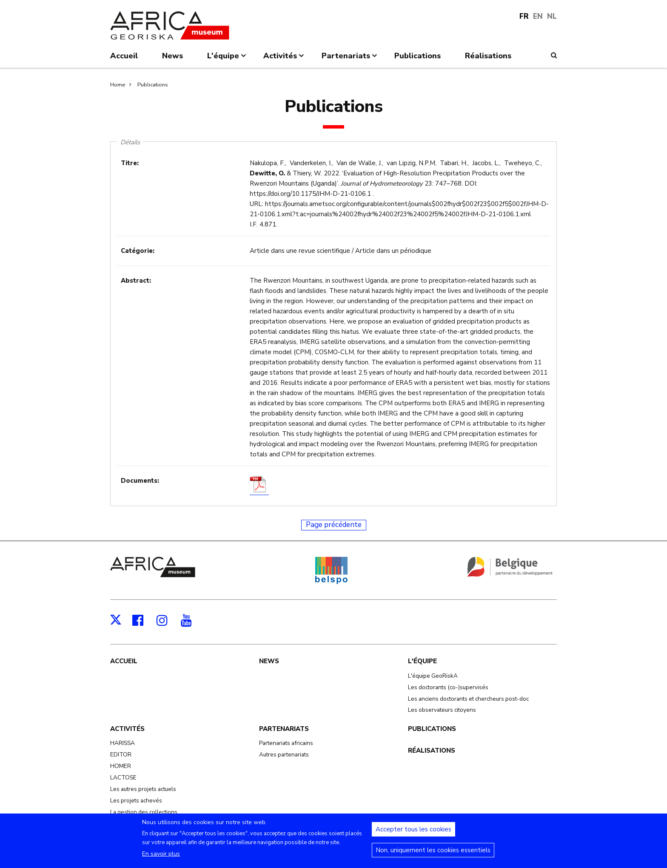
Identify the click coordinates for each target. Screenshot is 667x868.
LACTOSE (123, 777)
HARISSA (122, 743)
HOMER (120, 766)
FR (524, 16)
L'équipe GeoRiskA (433, 676)
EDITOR (120, 755)
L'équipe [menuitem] (227, 59)
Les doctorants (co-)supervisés (448, 687)
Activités (127, 729)
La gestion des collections (143, 812)
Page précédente (334, 525)
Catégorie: (137, 250)
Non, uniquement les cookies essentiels (433, 855)
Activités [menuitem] (284, 59)
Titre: (130, 163)
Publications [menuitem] (417, 56)
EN (538, 16)
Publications (152, 85)
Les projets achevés (136, 800)
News (269, 661)
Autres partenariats (284, 755)
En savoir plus (161, 858)
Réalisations (431, 750)
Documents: (140, 480)
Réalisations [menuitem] (488, 56)
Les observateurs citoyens (442, 710)
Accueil (123, 661)
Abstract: (136, 280)
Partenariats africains (286, 743)
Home (117, 85)
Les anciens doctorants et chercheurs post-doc (468, 699)
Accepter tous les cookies (413, 834)
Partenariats (284, 729)
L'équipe (422, 661)
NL (552, 16)
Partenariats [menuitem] (350, 59)
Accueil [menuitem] (124, 56)
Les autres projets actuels (143, 789)
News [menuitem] (172, 56)
